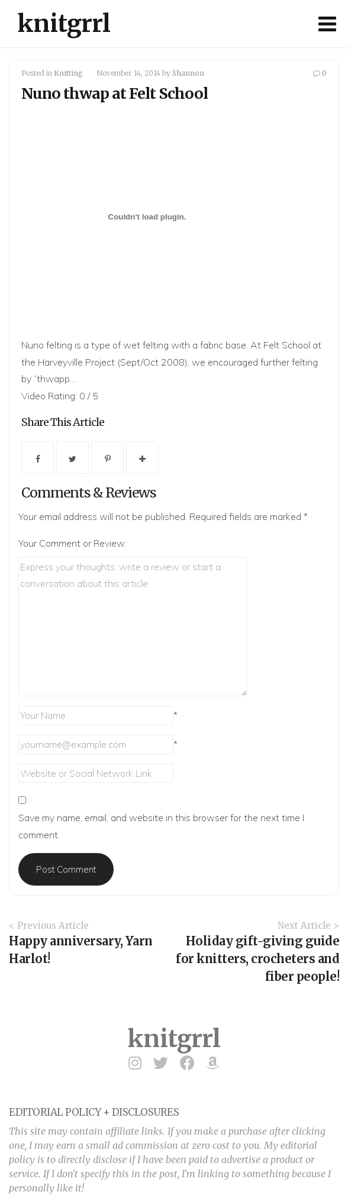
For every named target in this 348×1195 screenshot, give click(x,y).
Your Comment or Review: (72, 543)
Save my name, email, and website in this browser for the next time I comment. (161, 826)
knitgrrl (64, 23)
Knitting (68, 73)
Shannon (188, 73)
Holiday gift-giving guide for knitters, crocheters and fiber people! (257, 959)
